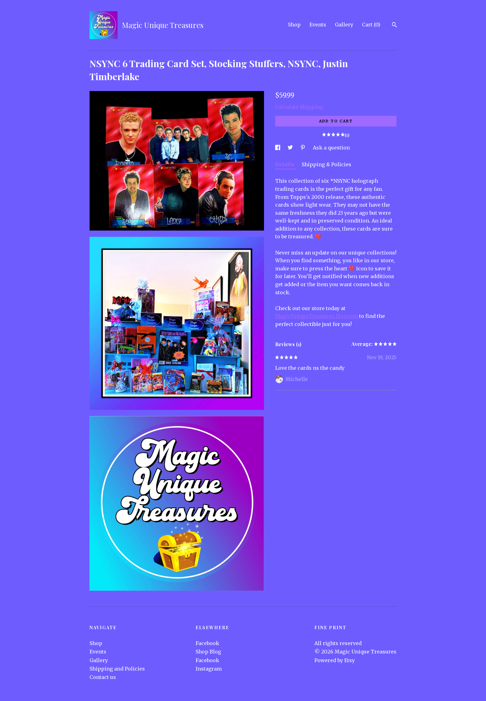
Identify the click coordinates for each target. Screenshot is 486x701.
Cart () (371, 24)
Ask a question (331, 147)
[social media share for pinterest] (303, 147)
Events (317, 24)
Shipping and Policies (117, 669)
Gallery (344, 24)
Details (285, 164)
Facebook (207, 643)
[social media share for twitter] (291, 147)
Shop (294, 24)
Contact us (103, 677)
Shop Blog (208, 651)
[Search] (394, 25)
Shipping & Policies (326, 164)
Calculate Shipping (299, 107)
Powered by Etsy (334, 660)
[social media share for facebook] (278, 147)
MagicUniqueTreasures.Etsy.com (316, 316)
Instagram (209, 669)
